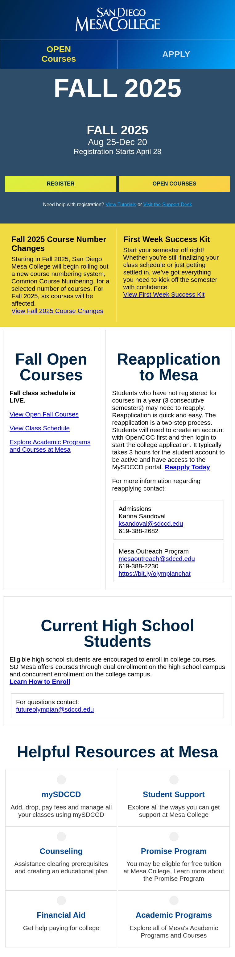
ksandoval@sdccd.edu (150, 523)
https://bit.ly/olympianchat (154, 573)
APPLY (176, 54)
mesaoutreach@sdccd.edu (156, 558)
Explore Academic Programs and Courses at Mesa (50, 445)
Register (61, 184)
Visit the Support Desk (167, 204)
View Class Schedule (40, 428)
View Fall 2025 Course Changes (57, 310)
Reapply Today (187, 466)
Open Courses (174, 184)
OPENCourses (58, 54)
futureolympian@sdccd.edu (55, 709)
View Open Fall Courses (44, 414)
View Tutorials (120, 204)
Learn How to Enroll (40, 681)
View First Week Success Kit (164, 294)
